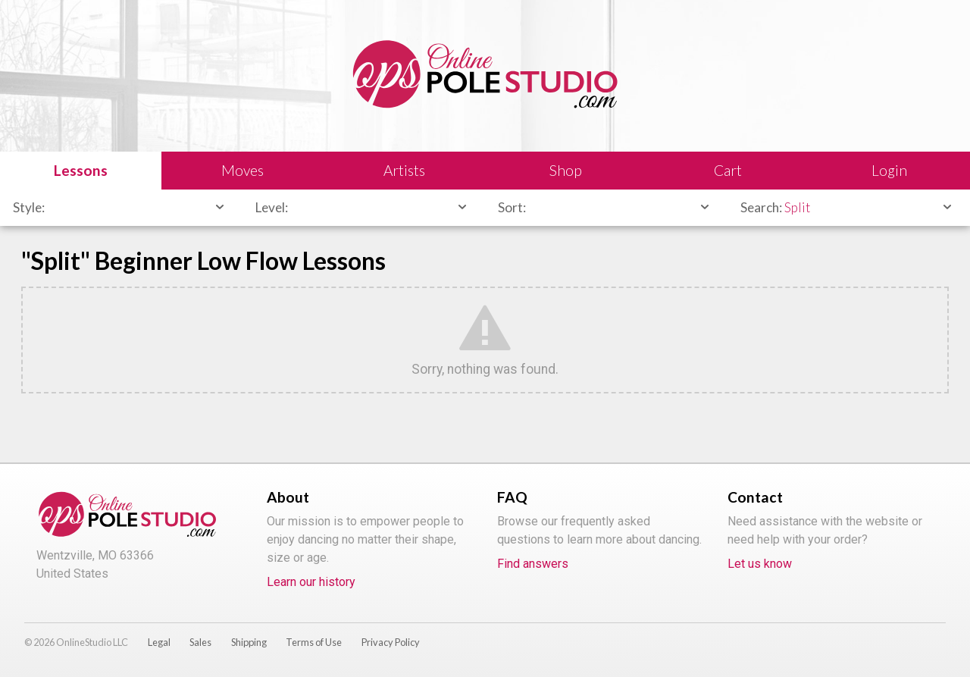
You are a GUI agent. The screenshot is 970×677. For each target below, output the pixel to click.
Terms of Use (314, 642)
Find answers (532, 563)
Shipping (249, 642)
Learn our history (311, 582)
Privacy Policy (390, 642)
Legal (159, 642)
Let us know (760, 563)
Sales (200, 642)
